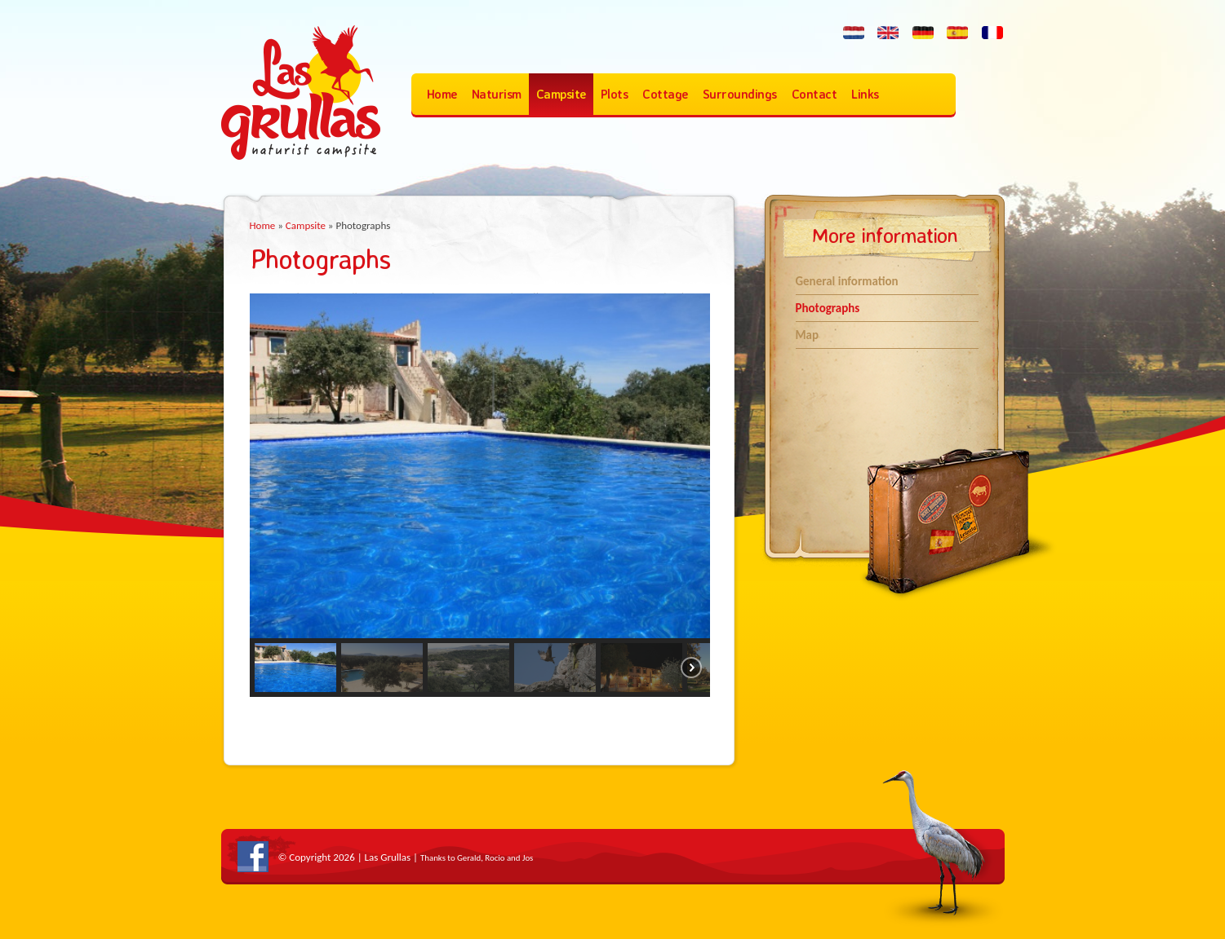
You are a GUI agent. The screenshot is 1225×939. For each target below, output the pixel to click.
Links (865, 94)
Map (807, 335)
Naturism (497, 94)
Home (442, 94)
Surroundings (740, 94)
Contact (814, 94)
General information (847, 281)
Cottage (665, 94)
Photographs (828, 308)
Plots (614, 94)
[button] (295, 667)
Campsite (561, 94)
